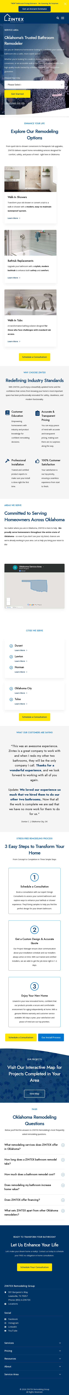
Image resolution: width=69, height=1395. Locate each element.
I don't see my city (14, 103)
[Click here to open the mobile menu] (63, 18)
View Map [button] (34, 1093)
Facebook (13, 1319)
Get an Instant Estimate (34, 8)
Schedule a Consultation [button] (34, 357)
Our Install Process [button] (51, 1037)
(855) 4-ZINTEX (23, 1300)
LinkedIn (12, 1326)
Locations (13, 1303)
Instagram (13, 1323)
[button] (58, 18)
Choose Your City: (12, 78)
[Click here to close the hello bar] (65, 4)
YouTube (12, 1330)
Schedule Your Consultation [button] (34, 1267)
